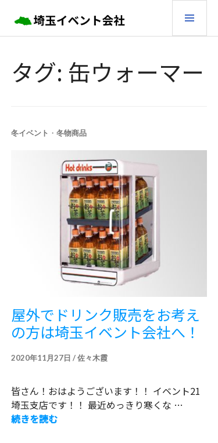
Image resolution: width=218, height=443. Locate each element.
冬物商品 (71, 132)
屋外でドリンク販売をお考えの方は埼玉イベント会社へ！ (105, 323)
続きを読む (34, 419)
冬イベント (30, 132)
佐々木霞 (92, 357)
